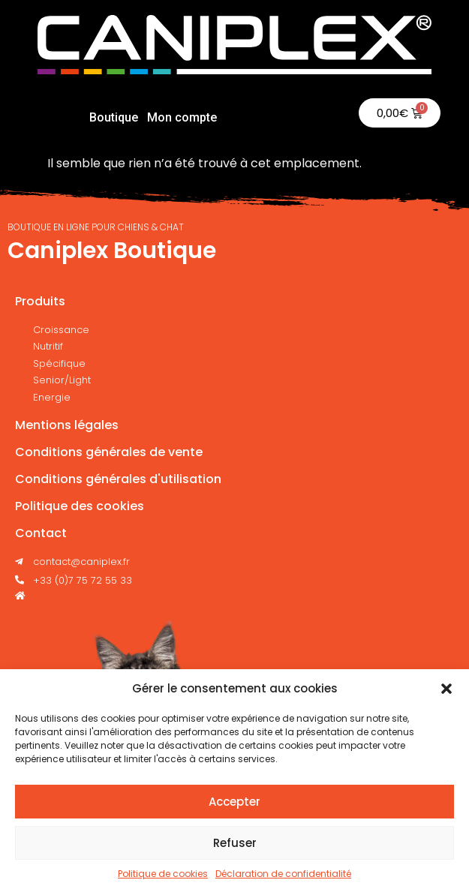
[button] (446, 688)
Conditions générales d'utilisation (118, 479)
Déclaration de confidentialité (283, 873)
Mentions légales (67, 425)
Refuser (235, 843)
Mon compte (182, 117)
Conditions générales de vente (109, 452)
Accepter (234, 801)
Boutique (113, 117)
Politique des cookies (79, 506)
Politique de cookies (163, 873)
